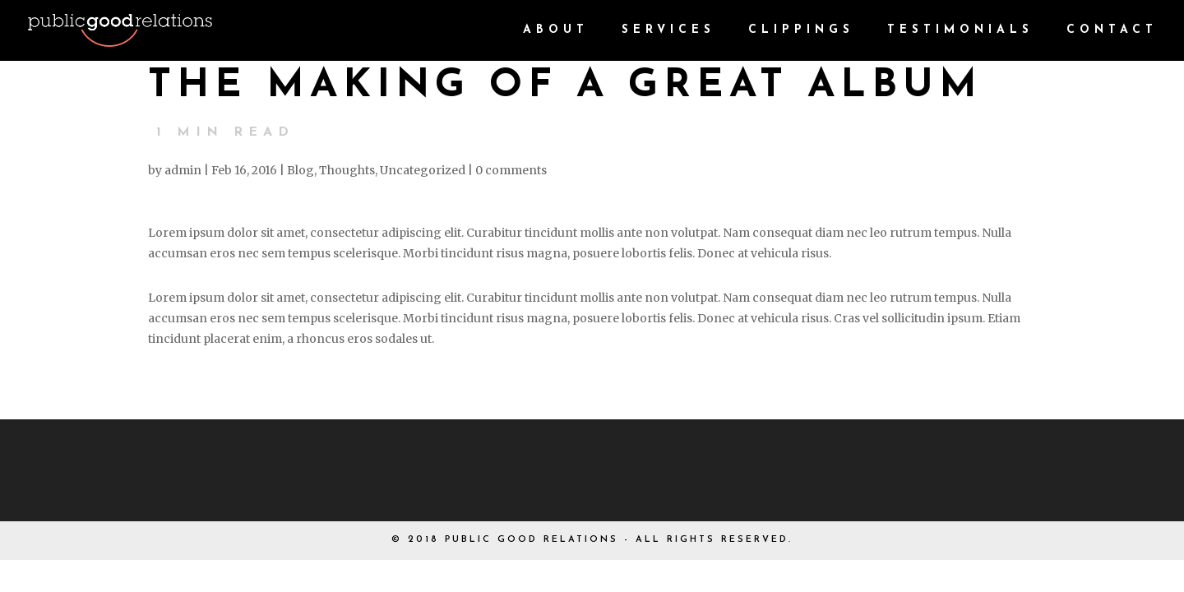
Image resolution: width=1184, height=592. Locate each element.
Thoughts (347, 170)
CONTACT (1112, 30)
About (556, 30)
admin (182, 170)
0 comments (511, 170)
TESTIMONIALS (960, 30)
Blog (300, 170)
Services (668, 30)
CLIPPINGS (801, 30)
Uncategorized (422, 170)
